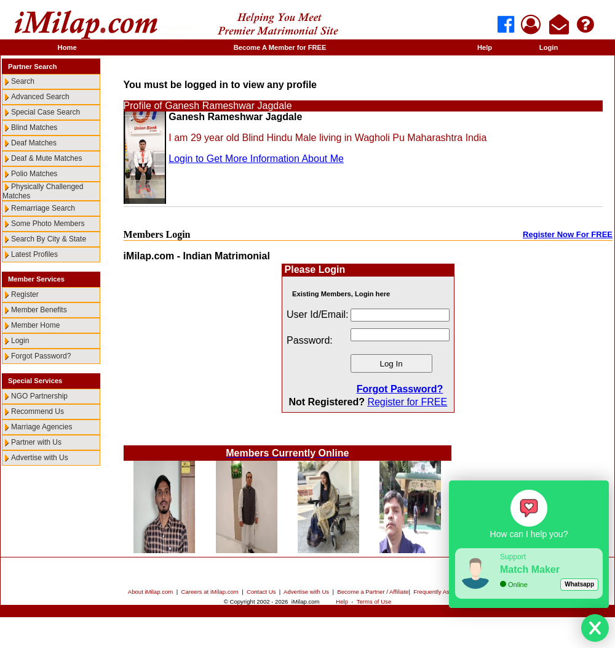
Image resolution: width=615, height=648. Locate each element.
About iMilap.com (150, 591)
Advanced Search (40, 96)
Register (25, 294)
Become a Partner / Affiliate (372, 591)
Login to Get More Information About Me (256, 158)
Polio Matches (34, 173)
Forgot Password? (41, 356)
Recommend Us (37, 411)
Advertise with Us (39, 457)
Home (67, 47)
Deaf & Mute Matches (46, 158)
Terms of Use (374, 601)
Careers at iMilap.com (210, 591)
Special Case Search (45, 112)
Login (548, 47)
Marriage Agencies (41, 427)
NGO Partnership (39, 396)
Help (484, 47)
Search (22, 81)
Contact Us (261, 591)
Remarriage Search (43, 208)
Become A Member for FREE (280, 47)
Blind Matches (34, 127)
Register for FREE (407, 402)
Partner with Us (36, 442)
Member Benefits (39, 310)
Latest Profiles (34, 254)
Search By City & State (48, 239)
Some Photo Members (47, 223)
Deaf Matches (34, 143)
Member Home (35, 325)
